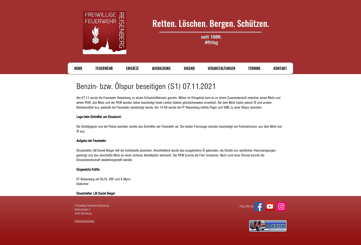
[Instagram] (281, 206)
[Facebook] (258, 206)
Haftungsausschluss (84, 221)
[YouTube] (269, 206)
